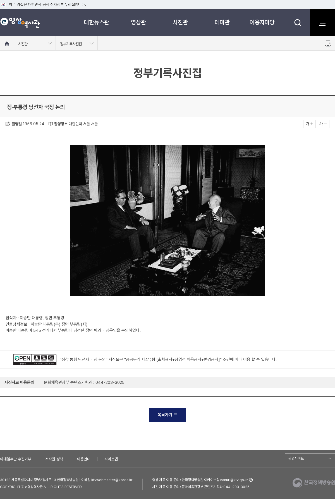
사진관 (180, 22)
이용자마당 (262, 22)
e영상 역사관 (20, 23)
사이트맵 (111, 459)
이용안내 (83, 459)
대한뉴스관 (96, 22)
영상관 (138, 22)
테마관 (222, 22)
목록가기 (167, 414)
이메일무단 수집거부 (15, 459)
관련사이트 (296, 458)
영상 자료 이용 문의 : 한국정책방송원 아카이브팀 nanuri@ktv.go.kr (200, 480)
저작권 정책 (54, 459)
